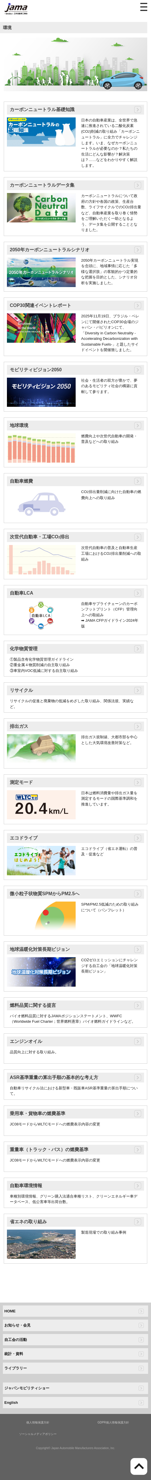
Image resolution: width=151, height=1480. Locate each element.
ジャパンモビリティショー (26, 1388)
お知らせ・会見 (17, 1325)
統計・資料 (13, 1354)
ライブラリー (15, 1368)
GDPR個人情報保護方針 (113, 1422)
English (11, 1402)
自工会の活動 (15, 1339)
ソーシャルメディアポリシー (38, 1434)
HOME (10, 1311)
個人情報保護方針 (37, 1422)
